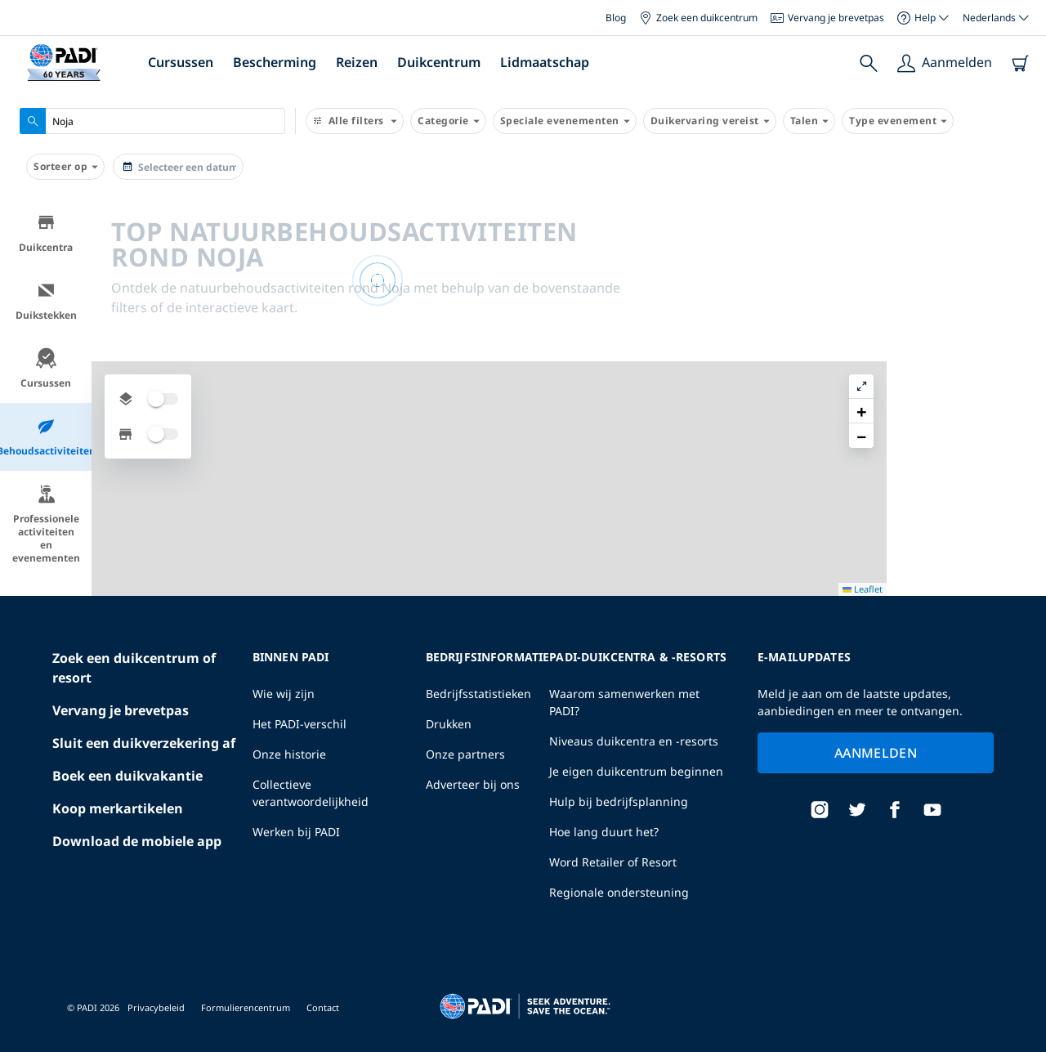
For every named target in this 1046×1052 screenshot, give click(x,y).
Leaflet (1022, 1038)
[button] (1020, 249)
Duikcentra (46, 233)
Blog (616, 18)
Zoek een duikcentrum (698, 18)
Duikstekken (46, 301)
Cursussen (180, 62)
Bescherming (274, 62)
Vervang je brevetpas (827, 18)
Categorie (448, 121)
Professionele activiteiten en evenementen (46, 524)
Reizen (357, 62)
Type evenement (897, 121)
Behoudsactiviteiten (46, 437)
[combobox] (152, 121)
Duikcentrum (439, 62)
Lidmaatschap (544, 62)
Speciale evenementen (564, 121)
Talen (809, 121)
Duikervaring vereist (709, 121)
